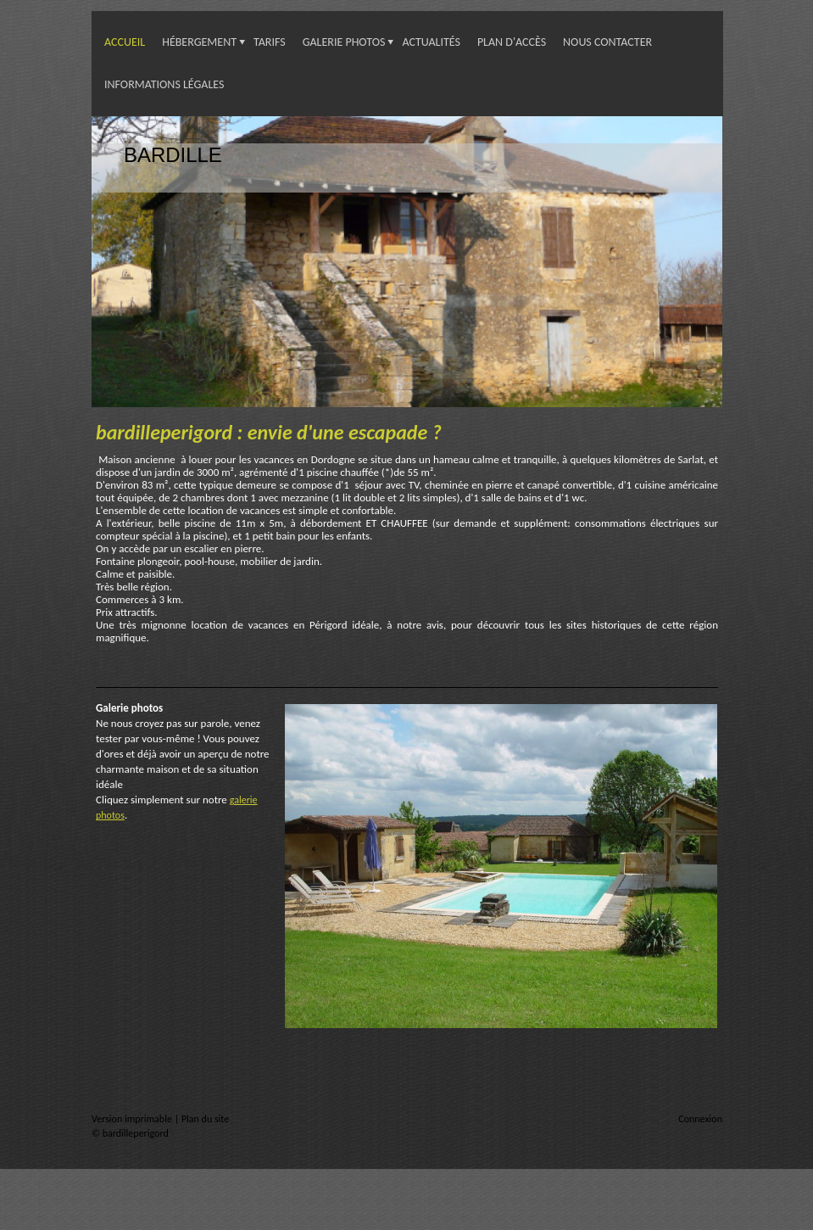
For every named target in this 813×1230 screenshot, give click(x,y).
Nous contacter (607, 42)
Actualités (431, 42)
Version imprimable (133, 1119)
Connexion (700, 1119)
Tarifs (269, 42)
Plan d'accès (511, 42)
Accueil (124, 42)
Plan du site (205, 1119)
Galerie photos (344, 42)
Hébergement (199, 42)
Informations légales (164, 84)
